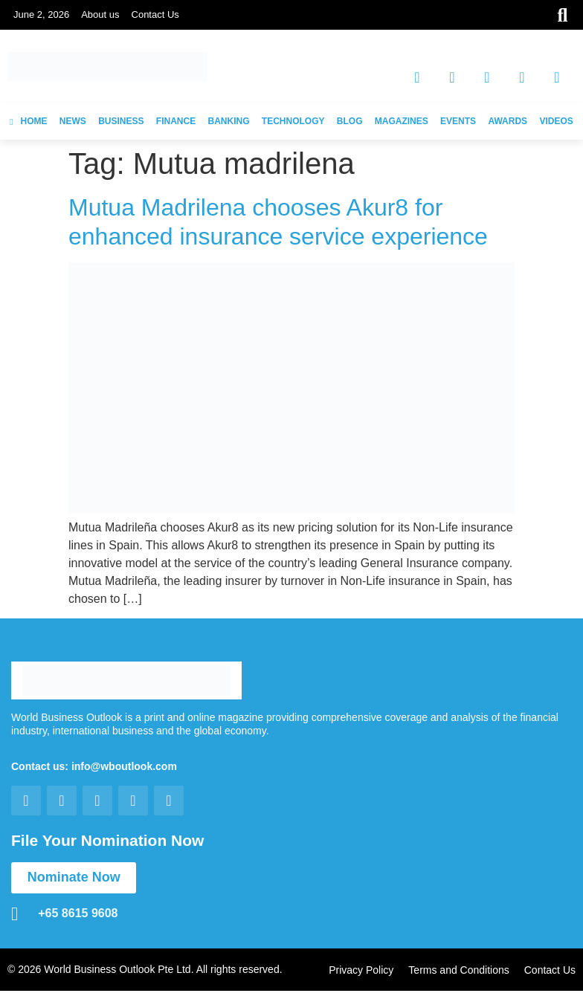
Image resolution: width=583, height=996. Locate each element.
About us (100, 14)
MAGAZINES (401, 121)
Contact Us (155, 14)
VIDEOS (556, 121)
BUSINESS (121, 121)
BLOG (350, 121)
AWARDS (507, 121)
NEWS (72, 121)
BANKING (229, 121)
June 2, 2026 (41, 14)
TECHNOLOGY (293, 121)
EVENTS (458, 121)
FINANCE (176, 121)
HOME (28, 121)
